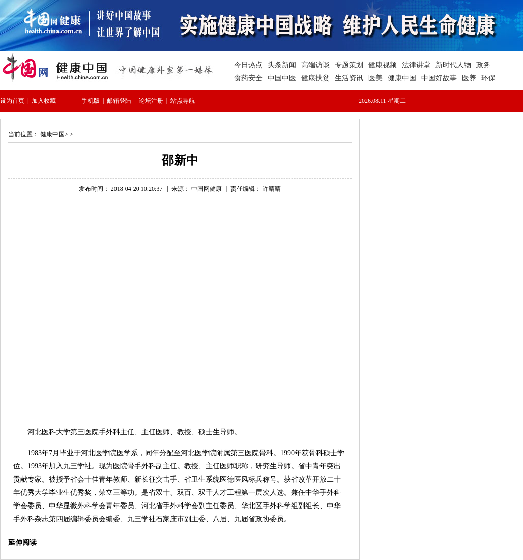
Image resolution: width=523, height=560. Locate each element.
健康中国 (52, 134)
